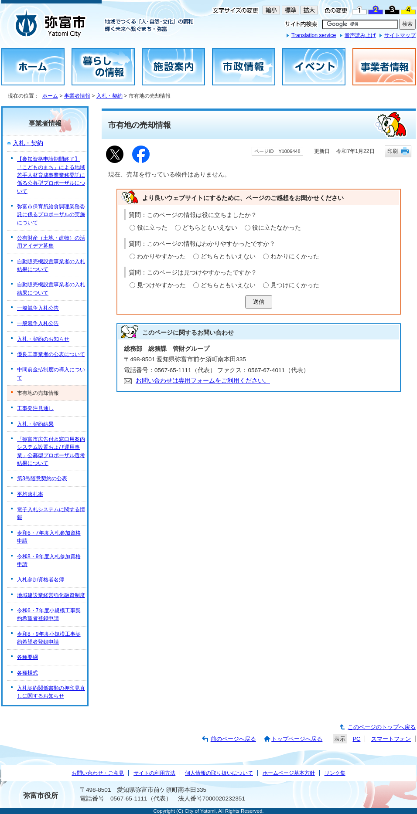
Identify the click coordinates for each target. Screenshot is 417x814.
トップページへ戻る (296, 739)
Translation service (313, 35)
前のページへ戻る (233, 739)
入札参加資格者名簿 (40, 580)
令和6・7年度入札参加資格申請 (49, 537)
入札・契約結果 (35, 424)
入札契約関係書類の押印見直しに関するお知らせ (51, 692)
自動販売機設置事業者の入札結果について (51, 265)
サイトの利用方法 (154, 773)
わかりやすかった (161, 256)
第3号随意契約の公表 (42, 478)
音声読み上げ (360, 35)
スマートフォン (391, 739)
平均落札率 (30, 494)
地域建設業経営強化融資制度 (51, 595)
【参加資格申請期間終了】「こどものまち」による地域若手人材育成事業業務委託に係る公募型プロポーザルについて (51, 175)
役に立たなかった (276, 227)
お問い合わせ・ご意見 (98, 773)
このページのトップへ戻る (382, 727)
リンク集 (335, 773)
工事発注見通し (35, 408)
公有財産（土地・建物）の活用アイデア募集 (51, 242)
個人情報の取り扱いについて (219, 773)
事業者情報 (77, 96)
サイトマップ (400, 35)
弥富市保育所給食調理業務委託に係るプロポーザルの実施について (51, 215)
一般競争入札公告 (38, 308)
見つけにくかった (294, 285)
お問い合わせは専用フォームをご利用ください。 (203, 380)
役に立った (152, 227)
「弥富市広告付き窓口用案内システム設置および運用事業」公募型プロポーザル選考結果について (51, 451)
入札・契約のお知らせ (43, 339)
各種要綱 (27, 657)
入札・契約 (109, 96)
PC (356, 739)
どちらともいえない (209, 227)
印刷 (392, 151)
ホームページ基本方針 (289, 773)
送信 (258, 301)
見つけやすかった (161, 285)
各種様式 (27, 673)
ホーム (50, 96)
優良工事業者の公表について (51, 354)
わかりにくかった (294, 256)
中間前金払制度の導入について (51, 373)
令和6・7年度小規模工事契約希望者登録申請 (49, 614)
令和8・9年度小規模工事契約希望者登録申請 (49, 638)
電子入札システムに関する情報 (51, 513)
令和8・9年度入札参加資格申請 (49, 560)
